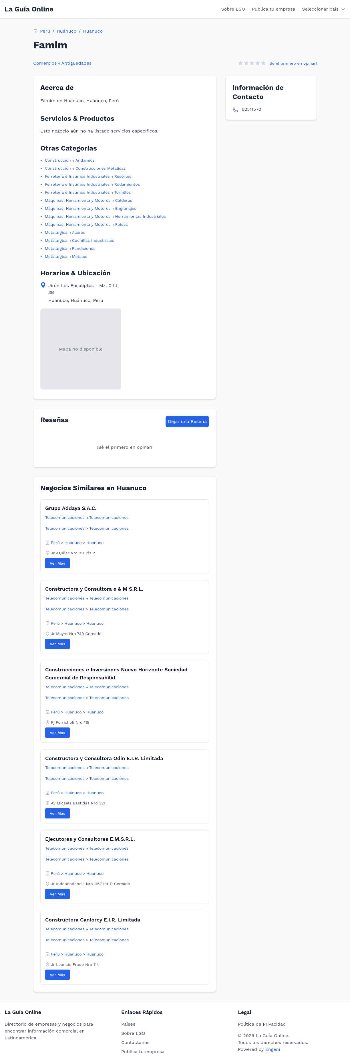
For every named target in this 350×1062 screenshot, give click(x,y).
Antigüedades (76, 63)
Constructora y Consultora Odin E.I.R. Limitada (104, 758)
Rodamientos (127, 184)
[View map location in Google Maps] (80, 348)
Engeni (272, 1049)
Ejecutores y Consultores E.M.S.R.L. (90, 839)
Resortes (123, 176)
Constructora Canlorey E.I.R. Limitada (92, 920)
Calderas (123, 200)
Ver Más (57, 563)
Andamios (85, 160)
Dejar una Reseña (187, 421)
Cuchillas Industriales (93, 240)
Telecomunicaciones (65, 517)
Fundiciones (84, 248)
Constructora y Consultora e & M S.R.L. (94, 589)
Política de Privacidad (262, 1024)
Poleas (121, 224)
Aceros (78, 232)
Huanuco (93, 31)
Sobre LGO (233, 9)
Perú (45, 31)
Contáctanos (135, 1042)
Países (128, 1024)
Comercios (45, 63)
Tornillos (122, 192)
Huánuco (66, 31)
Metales (79, 256)
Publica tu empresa (273, 9)
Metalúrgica (56, 232)
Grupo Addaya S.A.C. (70, 508)
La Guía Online (29, 9)
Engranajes (125, 208)
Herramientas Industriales (140, 216)
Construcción (58, 160)
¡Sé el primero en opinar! (293, 63)
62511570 (251, 109)
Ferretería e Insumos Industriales (77, 176)
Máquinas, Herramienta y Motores (77, 200)
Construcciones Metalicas (100, 168)
